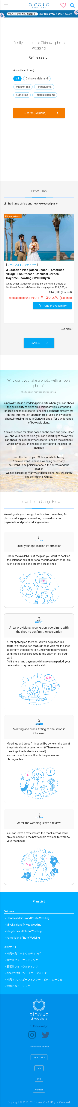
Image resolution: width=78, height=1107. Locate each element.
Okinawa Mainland (37, 78)
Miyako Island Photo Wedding (24, 924)
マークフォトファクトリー (22, 264)
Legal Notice (39, 1057)
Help (39, 1068)
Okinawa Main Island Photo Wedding (28, 918)
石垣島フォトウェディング (22, 966)
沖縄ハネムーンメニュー (21, 986)
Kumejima (22, 95)
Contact (39, 1089)
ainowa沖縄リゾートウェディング (27, 973)
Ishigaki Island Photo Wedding (24, 931)
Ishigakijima (44, 86)
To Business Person (39, 1046)
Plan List (39, 343)
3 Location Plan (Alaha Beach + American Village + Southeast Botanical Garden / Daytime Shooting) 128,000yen (35, 274)
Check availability (52, 305)
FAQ (39, 1079)
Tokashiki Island (45, 95)
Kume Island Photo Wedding (23, 937)
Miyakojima (23, 86)
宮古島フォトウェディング (22, 960)
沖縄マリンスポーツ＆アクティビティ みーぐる (34, 979)
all (17, 78)
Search (42, 113)
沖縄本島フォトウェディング (24, 953)
